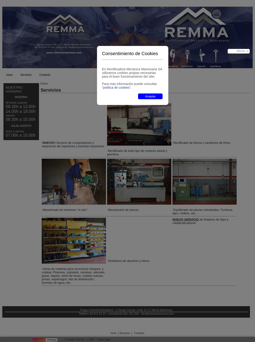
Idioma (241, 51)
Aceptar (150, 96)
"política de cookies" (116, 87)
